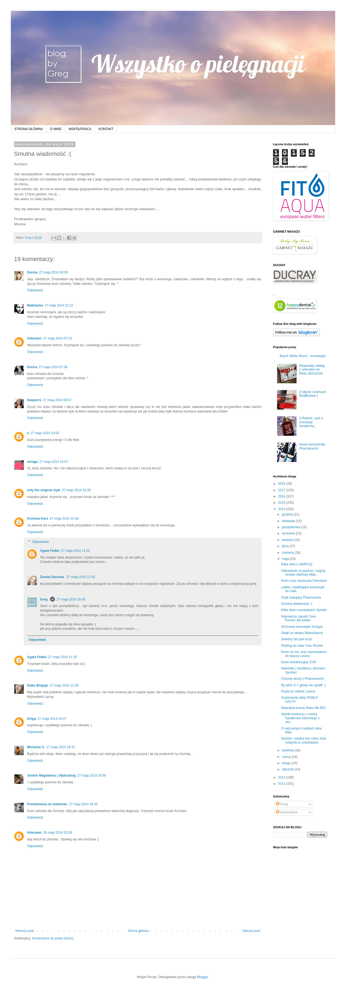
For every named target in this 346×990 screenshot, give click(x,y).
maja (286, 559)
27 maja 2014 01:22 (59, 305)
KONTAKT (106, 129)
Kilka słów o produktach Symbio (304, 610)
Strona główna (138, 931)
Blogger (202, 977)
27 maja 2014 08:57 (57, 400)
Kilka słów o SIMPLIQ (296, 564)
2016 (282, 496)
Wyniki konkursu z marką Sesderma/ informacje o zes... (300, 718)
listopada (289, 521)
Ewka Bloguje (37, 685)
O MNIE (56, 129)
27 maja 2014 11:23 (75, 551)
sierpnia (288, 540)
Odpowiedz (35, 290)
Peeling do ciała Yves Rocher (302, 646)
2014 (282, 509)
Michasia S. (36, 747)
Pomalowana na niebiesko (47, 804)
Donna (32, 367)
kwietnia (288, 750)
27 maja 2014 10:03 (45, 433)
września (289, 533)
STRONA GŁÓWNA (28, 129)
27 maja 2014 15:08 (70, 599)
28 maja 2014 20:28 (57, 832)
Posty (282, 804)
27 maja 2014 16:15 (60, 747)
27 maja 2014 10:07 (53, 462)
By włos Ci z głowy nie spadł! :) (303, 685)
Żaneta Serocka (52, 577)
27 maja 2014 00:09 (53, 272)
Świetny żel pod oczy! (296, 639)
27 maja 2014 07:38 (53, 367)
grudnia (288, 514)
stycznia (288, 769)
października (291, 527)
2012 (282, 784)
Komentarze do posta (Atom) (52, 938)
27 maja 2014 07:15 (57, 338)
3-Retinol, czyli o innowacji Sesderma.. (311, 422)
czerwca (288, 553)
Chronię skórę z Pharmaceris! (302, 679)
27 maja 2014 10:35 (76, 490)
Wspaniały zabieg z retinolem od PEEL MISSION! (312, 369)
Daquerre (34, 400)
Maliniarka (35, 305)
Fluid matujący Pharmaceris (301, 597)
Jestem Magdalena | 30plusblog (51, 775)
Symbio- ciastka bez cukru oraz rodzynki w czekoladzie (303, 740)
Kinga (31, 719)
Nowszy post (24, 931)
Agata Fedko (49, 551)
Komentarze (287, 812)
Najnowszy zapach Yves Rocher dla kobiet (298, 618)
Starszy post (251, 931)
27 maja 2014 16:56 (91, 775)
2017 (282, 490)
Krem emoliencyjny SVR (298, 662)
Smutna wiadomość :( (296, 604)
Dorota (32, 272)
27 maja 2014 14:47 (52, 719)
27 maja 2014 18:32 (83, 804)
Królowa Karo (37, 518)
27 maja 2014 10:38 (64, 518)
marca (287, 757)
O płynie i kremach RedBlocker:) (312, 394)
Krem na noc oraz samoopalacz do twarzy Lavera (304, 654)
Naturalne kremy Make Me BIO (303, 708)
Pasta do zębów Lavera (298, 691)
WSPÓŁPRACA (80, 129)
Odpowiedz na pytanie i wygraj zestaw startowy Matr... (303, 572)
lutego (287, 763)
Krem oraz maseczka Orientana (304, 581)
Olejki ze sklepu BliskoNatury (302, 633)
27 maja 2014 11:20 (62, 657)
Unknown (34, 338)
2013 (282, 777)
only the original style (43, 490)
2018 (282, 484)
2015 (282, 502)
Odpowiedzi (40, 542)
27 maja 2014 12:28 (64, 685)
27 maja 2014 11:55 (80, 577)
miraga (32, 462)
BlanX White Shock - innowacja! (303, 356)
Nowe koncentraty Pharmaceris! (312, 446)
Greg (44, 599)
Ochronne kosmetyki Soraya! (302, 627)
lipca (286, 546)
